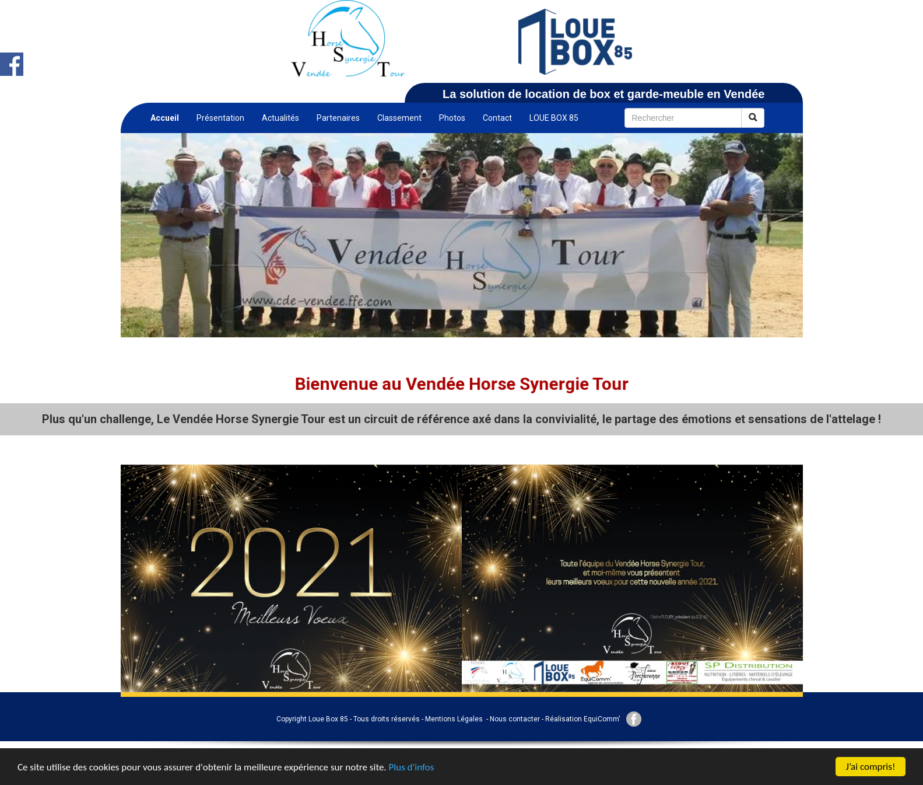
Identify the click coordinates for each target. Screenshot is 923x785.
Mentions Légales (454, 719)
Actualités (280, 118)
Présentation (220, 118)
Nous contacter (515, 719)
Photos (452, 118)
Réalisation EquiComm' (582, 719)
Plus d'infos (411, 767)
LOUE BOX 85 (553, 118)
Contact (497, 118)
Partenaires (338, 118)
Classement (399, 118)
